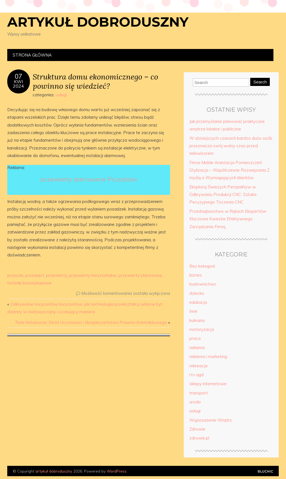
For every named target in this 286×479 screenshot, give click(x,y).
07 (18, 76)
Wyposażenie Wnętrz (210, 420)
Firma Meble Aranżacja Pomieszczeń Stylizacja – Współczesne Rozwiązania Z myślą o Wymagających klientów (229, 170)
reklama (197, 347)
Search (260, 82)
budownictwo (202, 284)
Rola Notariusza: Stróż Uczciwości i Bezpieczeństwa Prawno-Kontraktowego (91, 322)
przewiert (34, 275)
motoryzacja (201, 329)
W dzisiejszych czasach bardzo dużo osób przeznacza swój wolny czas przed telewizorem (230, 145)
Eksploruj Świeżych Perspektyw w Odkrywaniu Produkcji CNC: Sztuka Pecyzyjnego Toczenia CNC (222, 194)
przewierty (56, 275)
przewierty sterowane (140, 275)
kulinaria (197, 320)
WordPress (117, 471)
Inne (193, 311)
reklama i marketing (208, 356)
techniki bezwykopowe (29, 283)
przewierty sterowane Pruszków (88, 179)
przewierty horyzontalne (92, 275)
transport (198, 393)
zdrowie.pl (199, 438)
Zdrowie (197, 429)
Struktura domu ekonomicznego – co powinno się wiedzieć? (95, 81)
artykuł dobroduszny (98, 22)
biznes (195, 275)
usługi (61, 94)
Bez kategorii (202, 266)
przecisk (15, 275)
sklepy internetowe (208, 383)
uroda (195, 402)
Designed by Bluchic (265, 471)
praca (195, 338)
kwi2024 (18, 84)
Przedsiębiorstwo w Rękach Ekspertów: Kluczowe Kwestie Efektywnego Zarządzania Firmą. (228, 219)
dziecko (196, 293)
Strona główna (32, 55)
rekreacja (198, 365)
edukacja (198, 302)
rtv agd (196, 374)
